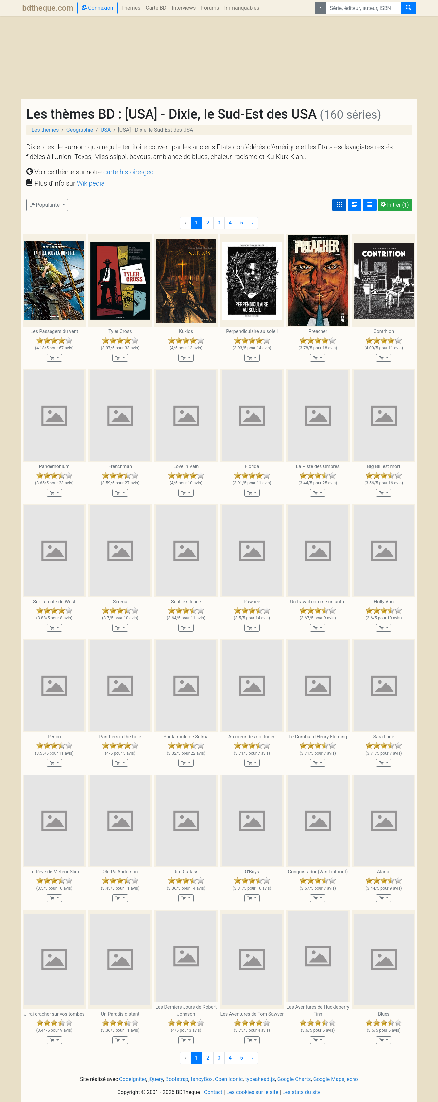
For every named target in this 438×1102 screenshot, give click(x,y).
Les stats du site (301, 1092)
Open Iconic (229, 1079)
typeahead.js (260, 1079)
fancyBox (202, 1079)
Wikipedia (91, 183)
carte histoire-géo (128, 172)
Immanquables (241, 8)
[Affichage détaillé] (354, 205)
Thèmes (131, 8)
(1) (395, 205)
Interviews (184, 8)
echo (352, 1079)
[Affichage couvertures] (339, 205)
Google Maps (328, 1079)
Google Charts (294, 1079)
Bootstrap (176, 1079)
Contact (213, 1092)
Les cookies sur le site (252, 1092)
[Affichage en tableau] (370, 205)
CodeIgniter (132, 1079)
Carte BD (156, 8)
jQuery (156, 1079)
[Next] (252, 223)
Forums (210, 8)
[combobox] (364, 8)
